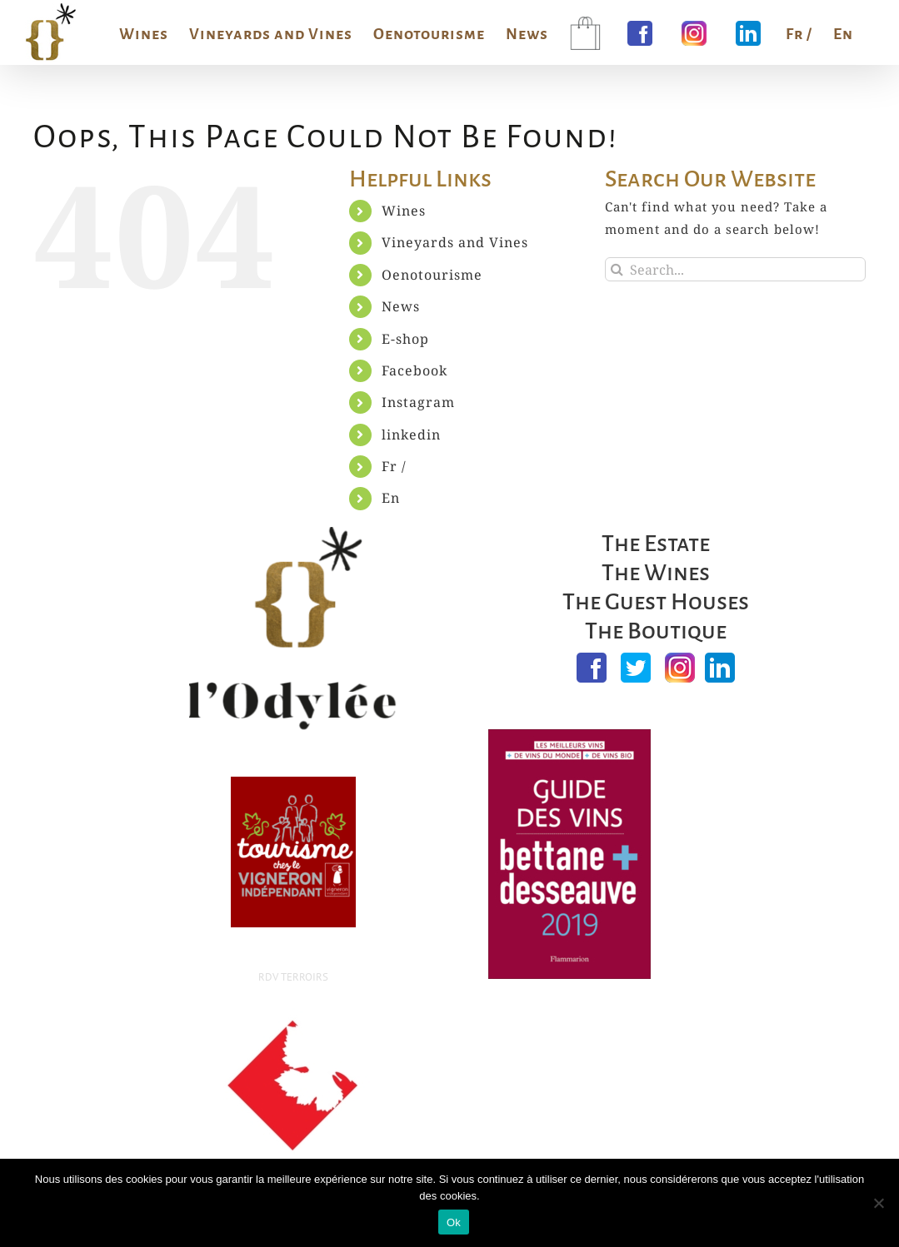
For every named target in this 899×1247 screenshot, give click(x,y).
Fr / (394, 466)
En (391, 498)
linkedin (411, 434)
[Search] (617, 269)
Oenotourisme (432, 275)
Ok (454, 1222)
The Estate (656, 543)
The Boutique (656, 631)
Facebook (414, 370)
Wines (404, 210)
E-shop (405, 339)
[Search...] (735, 269)
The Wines (656, 572)
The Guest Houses (655, 601)
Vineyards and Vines (455, 242)
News (401, 306)
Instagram (418, 402)
